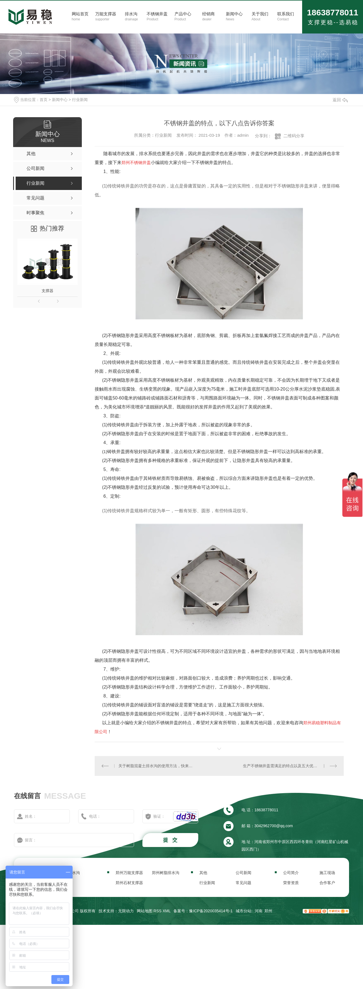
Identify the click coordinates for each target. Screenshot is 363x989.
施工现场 (327, 872)
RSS (158, 911)
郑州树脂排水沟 (165, 872)
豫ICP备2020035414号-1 (211, 911)
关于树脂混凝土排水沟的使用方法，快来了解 (157, 766)
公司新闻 (243, 872)
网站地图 (144, 911)
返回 (340, 99)
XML (166, 911)
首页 (43, 99)
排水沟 (74, 872)
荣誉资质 (291, 882)
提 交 (171, 840)
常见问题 (243, 882)
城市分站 (243, 911)
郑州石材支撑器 (129, 882)
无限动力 (126, 911)
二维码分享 (293, 135)
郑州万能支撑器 (129, 872)
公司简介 (291, 872)
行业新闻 (80, 99)
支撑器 (47, 290)
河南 (258, 911)
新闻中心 (60, 99)
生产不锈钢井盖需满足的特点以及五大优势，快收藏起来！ (290, 766)
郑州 (268, 911)
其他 (203, 872)
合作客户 (327, 882)
